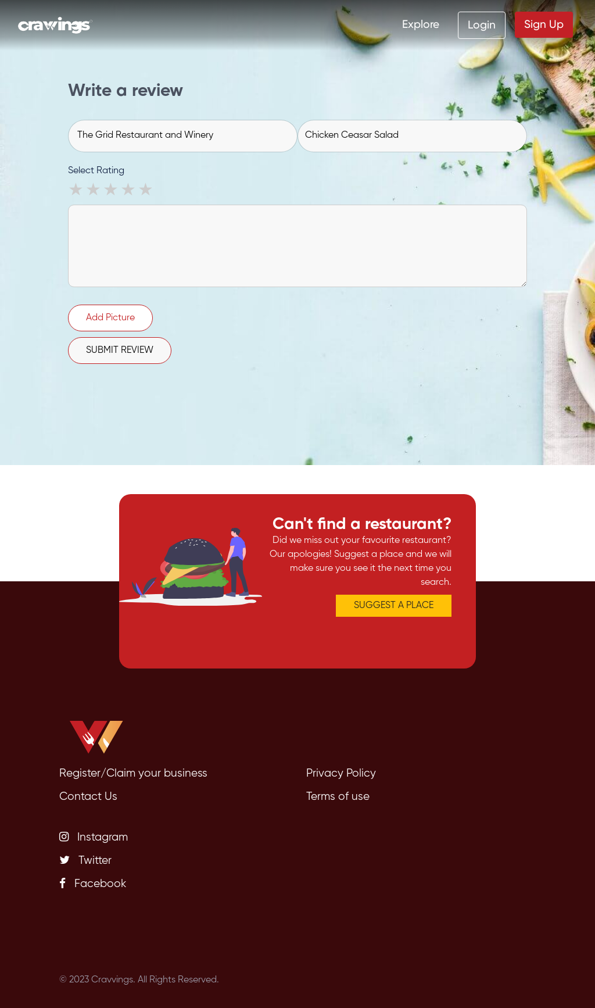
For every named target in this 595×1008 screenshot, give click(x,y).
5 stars (146, 191)
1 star (76, 191)
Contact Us (88, 796)
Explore (420, 24)
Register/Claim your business (133, 773)
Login (482, 24)
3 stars (111, 191)
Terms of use (338, 796)
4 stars (129, 191)
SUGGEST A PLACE (393, 605)
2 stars (94, 191)
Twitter (85, 860)
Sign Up (544, 24)
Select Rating (96, 171)
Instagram (93, 837)
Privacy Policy (341, 773)
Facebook (92, 883)
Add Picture (110, 318)
